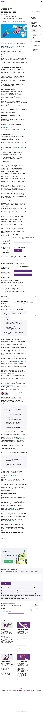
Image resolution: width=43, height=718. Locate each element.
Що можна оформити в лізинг (36, 37)
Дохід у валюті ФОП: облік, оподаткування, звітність (36, 13)
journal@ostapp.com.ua (21, 703)
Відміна (21, 274)
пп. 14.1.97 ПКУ (8, 47)
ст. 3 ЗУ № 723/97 (6, 127)
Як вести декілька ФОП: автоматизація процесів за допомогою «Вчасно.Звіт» (22, 662)
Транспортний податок (35, 47)
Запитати (6, 583)
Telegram (8, 540)
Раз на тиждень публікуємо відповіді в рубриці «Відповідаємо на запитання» (20, 571)
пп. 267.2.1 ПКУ (13, 475)
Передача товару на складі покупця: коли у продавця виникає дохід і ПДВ (19, 594)
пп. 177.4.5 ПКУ (13, 508)
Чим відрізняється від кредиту (37, 35)
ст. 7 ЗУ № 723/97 (20, 438)
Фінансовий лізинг (36, 39)
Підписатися (20, 612)
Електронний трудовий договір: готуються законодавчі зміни (5, 666)
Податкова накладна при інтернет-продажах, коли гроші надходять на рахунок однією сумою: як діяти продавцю (23, 639)
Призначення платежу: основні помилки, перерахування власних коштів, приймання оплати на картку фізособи (23, 667)
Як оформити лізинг (36, 45)
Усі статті (21, 683)
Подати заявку (8, 561)
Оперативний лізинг (36, 41)
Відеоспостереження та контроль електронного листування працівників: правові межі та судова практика (6, 671)
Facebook (2, 540)
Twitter (5, 540)
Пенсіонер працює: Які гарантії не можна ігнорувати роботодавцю (7, 662)
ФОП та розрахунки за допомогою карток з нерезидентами (36, 26)
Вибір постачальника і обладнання (37, 43)
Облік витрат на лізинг (36, 50)
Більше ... (34, 30)
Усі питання (38, 569)
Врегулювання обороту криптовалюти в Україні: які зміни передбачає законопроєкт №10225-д (35, 20)
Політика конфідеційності (21, 709)
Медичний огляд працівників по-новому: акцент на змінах (15, 599)
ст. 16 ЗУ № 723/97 (21, 361)
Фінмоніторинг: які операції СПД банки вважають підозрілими (16, 393)
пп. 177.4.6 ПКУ (19, 511)
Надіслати (16, 250)
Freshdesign (23, 714)
